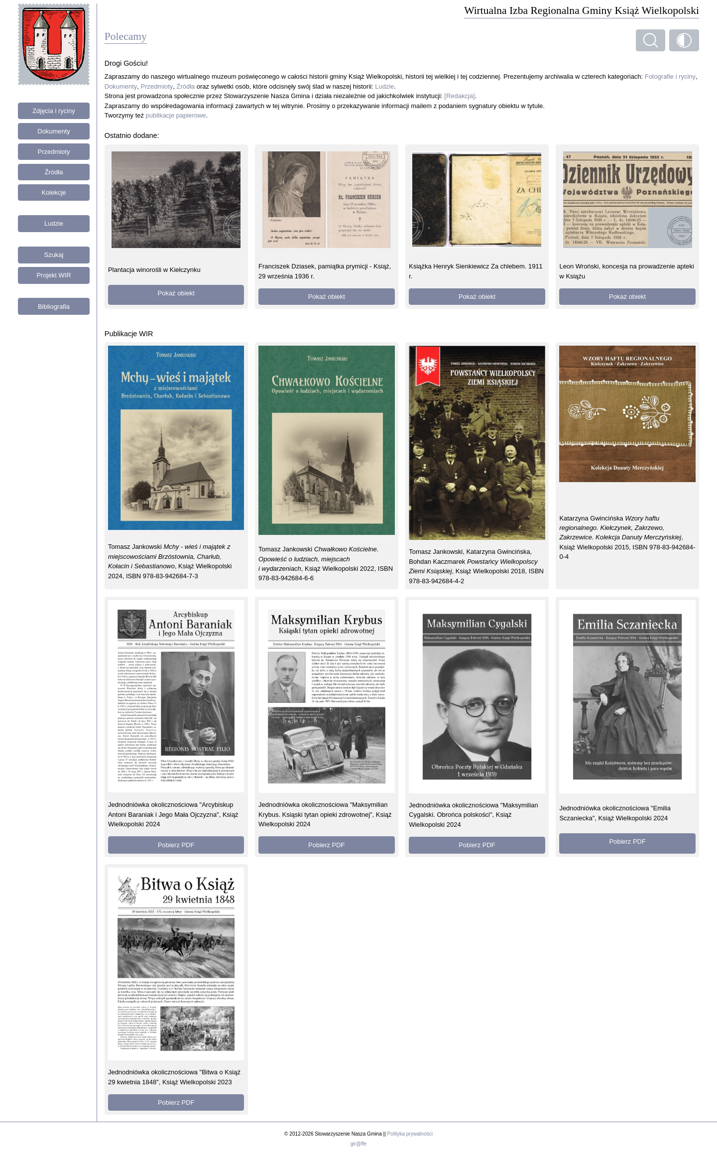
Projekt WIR (53, 275)
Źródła (54, 172)
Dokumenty (53, 131)
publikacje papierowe (176, 115)
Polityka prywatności (410, 1134)
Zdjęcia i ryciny (53, 111)
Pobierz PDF (176, 845)
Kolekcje (54, 192)
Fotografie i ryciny (670, 76)
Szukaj (54, 254)
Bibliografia (54, 306)
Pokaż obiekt (176, 293)
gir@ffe (358, 1144)
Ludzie (53, 223)
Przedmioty (54, 151)
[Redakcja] (459, 96)
